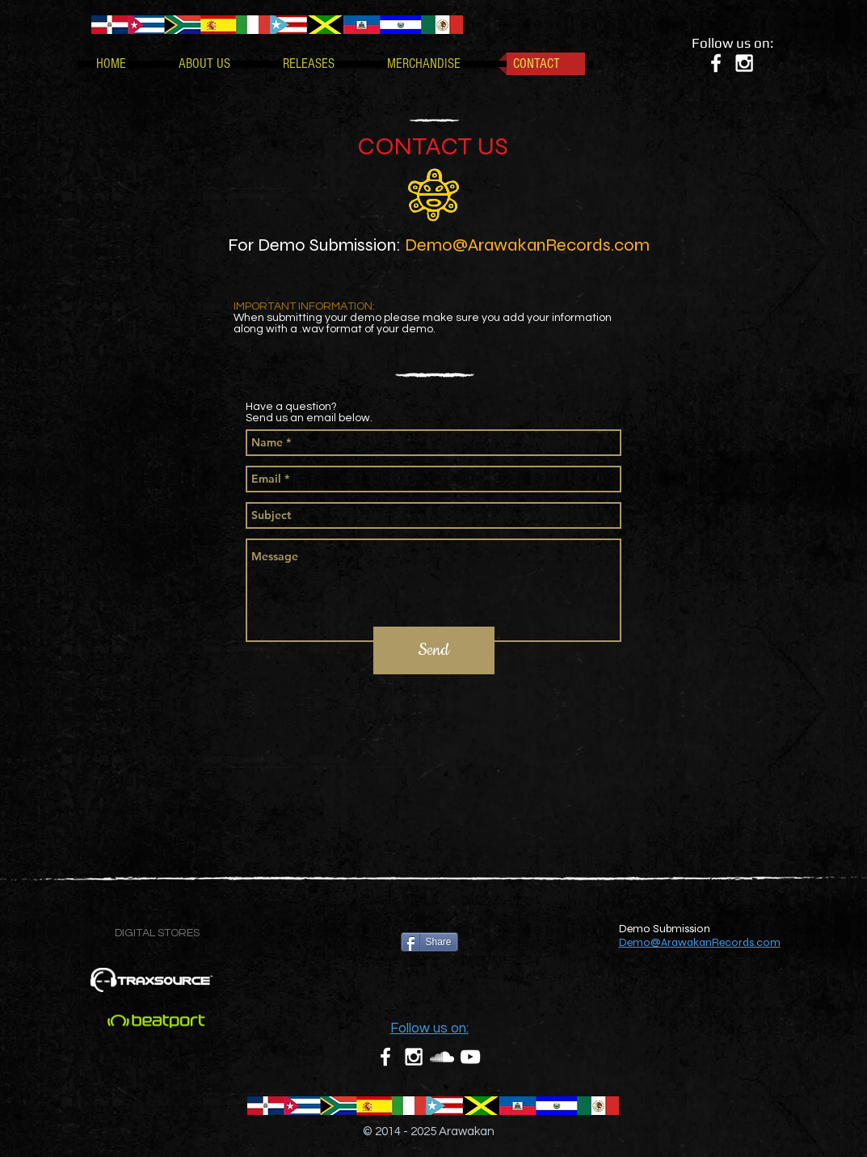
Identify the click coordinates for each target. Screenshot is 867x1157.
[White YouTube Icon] (470, 1057)
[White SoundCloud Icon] (442, 1057)
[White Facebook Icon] (716, 63)
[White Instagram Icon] (744, 63)
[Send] (434, 650)
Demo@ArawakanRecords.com (527, 244)
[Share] (429, 942)
